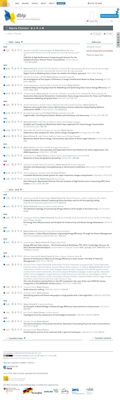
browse (25, 3)
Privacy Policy (25, 358)
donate (61, 3)
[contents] (35, 250)
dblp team (37, 353)
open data (33, 356)
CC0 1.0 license (49, 356)
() (49, 109)
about (43, 3)
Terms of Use (14, 358)
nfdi (51, 3)
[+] (93, 338)
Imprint (33, 358)
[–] (90, 42)
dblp (17, 3)
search (35, 3)
